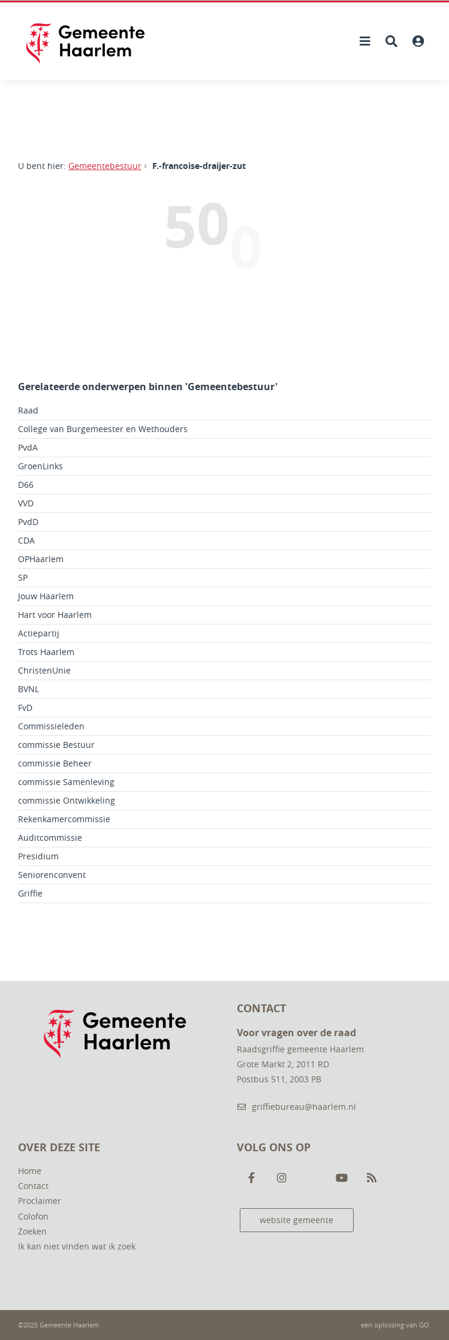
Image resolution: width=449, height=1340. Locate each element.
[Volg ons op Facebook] (252, 1178)
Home (29, 1170)
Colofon (33, 1216)
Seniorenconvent (52, 874)
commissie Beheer (55, 763)
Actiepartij (38, 633)
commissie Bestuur (56, 744)
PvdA (28, 447)
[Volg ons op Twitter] (312, 1178)
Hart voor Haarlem (55, 614)
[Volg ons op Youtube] (342, 1178)
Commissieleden (51, 726)
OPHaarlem (41, 559)
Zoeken (32, 1231)
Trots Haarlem (46, 651)
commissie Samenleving (66, 781)
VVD (26, 503)
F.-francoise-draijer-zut (199, 165)
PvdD (28, 521)
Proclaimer (39, 1200)
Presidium (38, 856)
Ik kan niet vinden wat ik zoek (76, 1246)
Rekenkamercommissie (64, 819)
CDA (26, 540)
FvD (25, 707)
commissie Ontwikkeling (66, 800)
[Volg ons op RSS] (372, 1178)
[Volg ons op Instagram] (282, 1178)
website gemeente (296, 1220)
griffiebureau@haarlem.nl (296, 1106)
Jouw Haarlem (46, 596)
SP (23, 577)
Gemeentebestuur (104, 165)
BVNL (28, 689)
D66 (26, 484)
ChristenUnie (44, 670)
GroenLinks (40, 466)
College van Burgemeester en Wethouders (103, 428)
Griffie (30, 893)
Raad (28, 410)
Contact (33, 1185)
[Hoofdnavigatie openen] (365, 41)
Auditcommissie (50, 837)
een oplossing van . (396, 1324)
